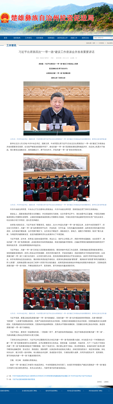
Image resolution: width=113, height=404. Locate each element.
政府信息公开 (62, 38)
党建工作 (74, 38)
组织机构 (17, 38)
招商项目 (51, 38)
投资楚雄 (39, 38)
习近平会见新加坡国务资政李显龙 (23, 379)
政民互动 (85, 38)
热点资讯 (110, 43)
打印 (99, 382)
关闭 (106, 382)
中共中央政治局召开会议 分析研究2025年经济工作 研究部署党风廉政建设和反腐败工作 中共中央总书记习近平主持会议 (52, 376)
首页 (5, 38)
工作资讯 (28, 38)
